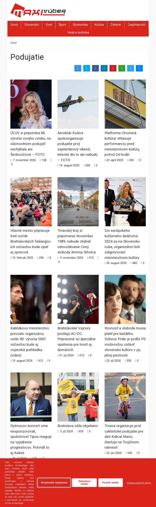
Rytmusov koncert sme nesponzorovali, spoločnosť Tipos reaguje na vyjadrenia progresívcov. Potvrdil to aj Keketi (31, 425)
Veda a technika (78, 32)
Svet (49, 25)
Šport (62, 25)
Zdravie (115, 25)
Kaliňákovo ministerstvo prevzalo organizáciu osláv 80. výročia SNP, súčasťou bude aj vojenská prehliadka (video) (31, 327)
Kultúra (99, 25)
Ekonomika (80, 25)
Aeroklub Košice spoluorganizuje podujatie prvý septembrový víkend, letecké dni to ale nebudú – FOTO (78, 132)
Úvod (14, 25)
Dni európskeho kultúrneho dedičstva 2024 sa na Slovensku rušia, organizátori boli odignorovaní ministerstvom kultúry (125, 230)
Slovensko (32, 25)
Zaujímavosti (136, 25)
